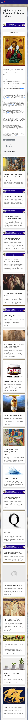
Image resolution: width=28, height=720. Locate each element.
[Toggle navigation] (2, 2)
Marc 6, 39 (21, 92)
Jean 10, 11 (9, 97)
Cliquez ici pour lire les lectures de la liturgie (12, 28)
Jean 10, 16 (9, 112)
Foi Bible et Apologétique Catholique (13, 2)
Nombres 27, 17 (11, 104)
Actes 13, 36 (5, 116)
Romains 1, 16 (10, 116)
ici (16, 135)
